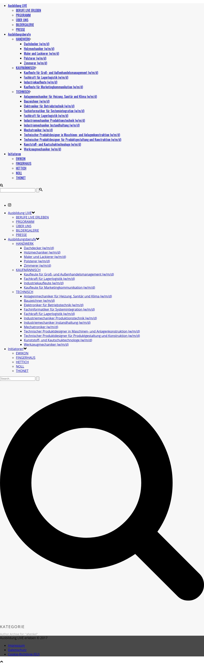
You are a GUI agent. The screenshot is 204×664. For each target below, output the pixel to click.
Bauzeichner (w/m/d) (36, 101)
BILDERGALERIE (25, 24)
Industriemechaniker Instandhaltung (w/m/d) (51, 125)
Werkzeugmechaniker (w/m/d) (42, 149)
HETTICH (21, 168)
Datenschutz (17, 650)
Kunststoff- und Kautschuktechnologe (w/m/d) (52, 144)
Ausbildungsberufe (19, 34)
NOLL (19, 173)
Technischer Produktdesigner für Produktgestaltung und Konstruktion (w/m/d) (72, 139)
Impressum (16, 645)
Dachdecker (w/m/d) (36, 43)
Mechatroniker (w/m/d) (38, 130)
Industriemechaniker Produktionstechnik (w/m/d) (54, 120)
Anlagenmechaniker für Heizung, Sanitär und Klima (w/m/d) (60, 96)
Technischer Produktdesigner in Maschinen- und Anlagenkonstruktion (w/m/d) (72, 134)
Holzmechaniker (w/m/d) (39, 48)
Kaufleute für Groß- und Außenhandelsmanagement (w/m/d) (61, 72)
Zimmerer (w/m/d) (35, 63)
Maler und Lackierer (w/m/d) (41, 53)
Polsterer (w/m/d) (35, 58)
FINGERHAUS (23, 163)
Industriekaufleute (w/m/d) (40, 82)
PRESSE (20, 29)
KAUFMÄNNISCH (25, 67)
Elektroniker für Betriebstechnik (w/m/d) (49, 106)
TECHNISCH (23, 91)
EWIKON (21, 158)
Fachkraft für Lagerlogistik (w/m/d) (46, 77)
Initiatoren (14, 153)
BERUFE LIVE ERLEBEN (28, 10)
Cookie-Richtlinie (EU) (23, 654)
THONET (21, 177)
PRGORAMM (23, 15)
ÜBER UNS (22, 20)
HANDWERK (23, 39)
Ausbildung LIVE (17, 5)
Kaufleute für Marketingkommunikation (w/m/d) (53, 87)
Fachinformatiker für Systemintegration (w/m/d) (54, 110)
